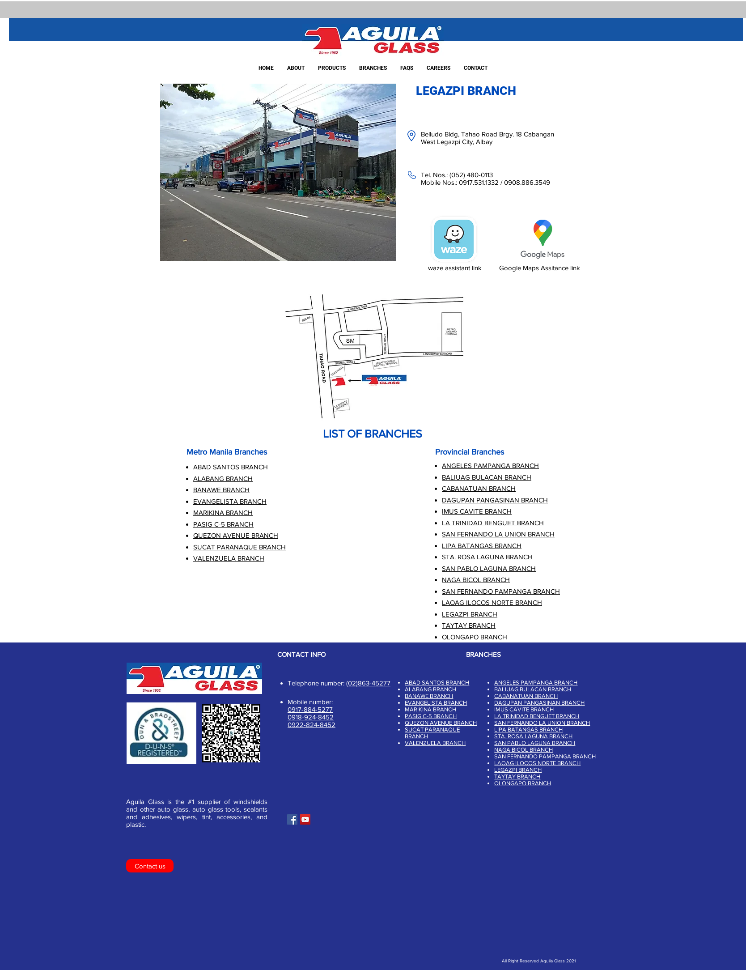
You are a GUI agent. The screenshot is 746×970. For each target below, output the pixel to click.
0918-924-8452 (311, 717)
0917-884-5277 (310, 709)
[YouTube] (305, 819)
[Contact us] (150, 865)
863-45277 (374, 683)
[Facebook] (292, 819)
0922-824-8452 (311, 724)
